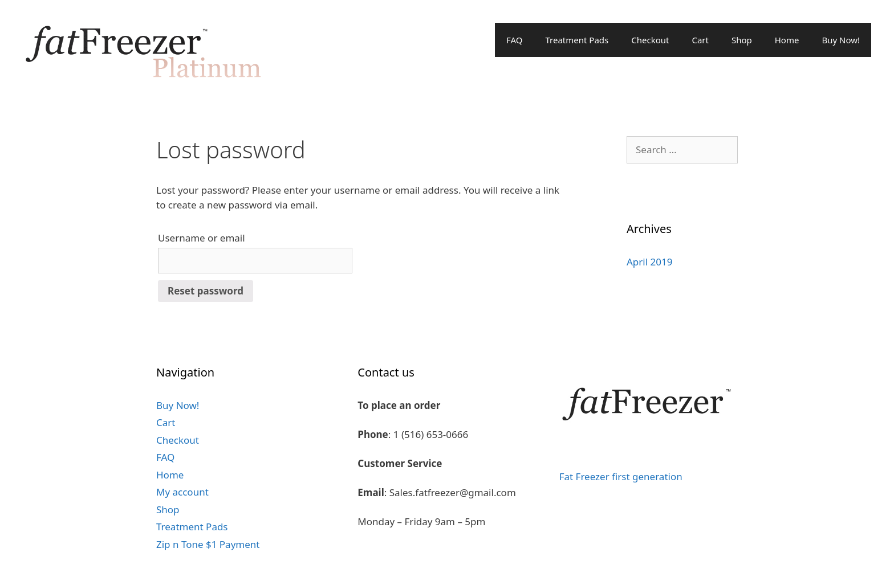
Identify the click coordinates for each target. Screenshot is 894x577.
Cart (700, 40)
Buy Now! (841, 40)
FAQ (514, 40)
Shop (742, 40)
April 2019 (649, 261)
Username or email (201, 237)
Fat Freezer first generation (620, 476)
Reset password (205, 290)
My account (182, 491)
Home (787, 40)
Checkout (650, 40)
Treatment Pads (576, 40)
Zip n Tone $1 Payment (207, 544)
